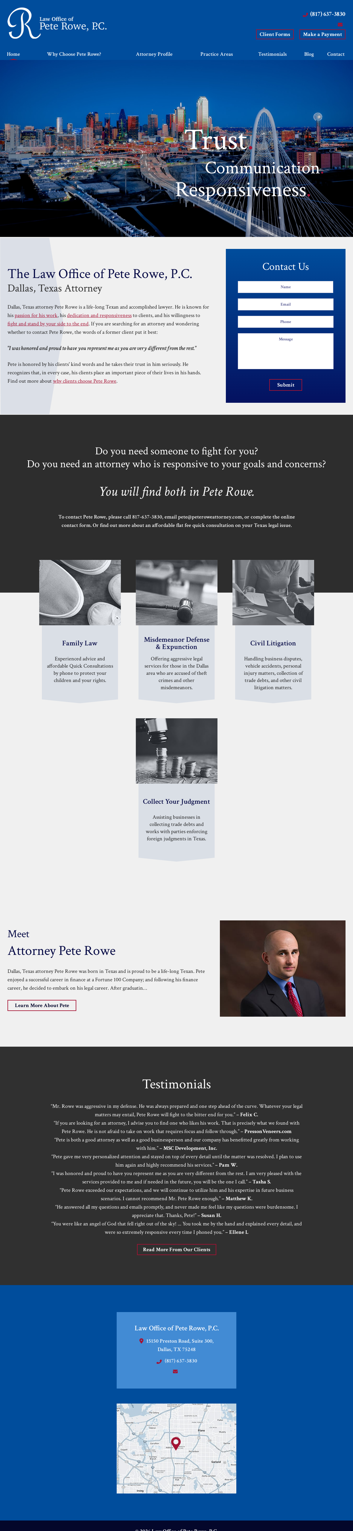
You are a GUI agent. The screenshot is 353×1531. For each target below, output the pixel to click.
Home (13, 54)
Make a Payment (322, 34)
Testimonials (272, 54)
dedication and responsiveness (99, 315)
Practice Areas (216, 54)
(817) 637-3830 (328, 14)
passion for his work (36, 315)
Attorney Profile (154, 54)
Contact (336, 54)
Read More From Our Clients (176, 1249)
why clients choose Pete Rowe (84, 381)
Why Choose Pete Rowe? (74, 54)
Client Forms (275, 34)
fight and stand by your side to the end (48, 323)
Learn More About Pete (42, 1005)
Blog (309, 54)
